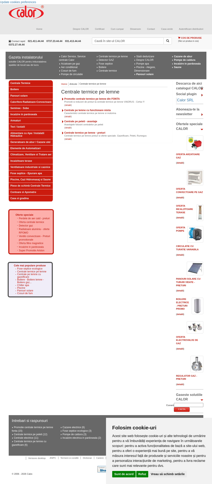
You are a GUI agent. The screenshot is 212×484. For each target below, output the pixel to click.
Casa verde (167, 29)
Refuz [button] (142, 474)
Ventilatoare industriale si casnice (30, 167)
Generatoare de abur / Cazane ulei (30, 142)
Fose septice (106, 63)
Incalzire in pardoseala (187, 63)
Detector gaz (26, 225)
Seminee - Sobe (19, 108)
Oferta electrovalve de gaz (187, 340)
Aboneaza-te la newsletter (187, 112)
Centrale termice (108, 70)
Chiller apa (23, 285)
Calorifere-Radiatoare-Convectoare (31, 102)
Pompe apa (142, 63)
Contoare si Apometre (23, 192)
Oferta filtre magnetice (31, 243)
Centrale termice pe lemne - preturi (84, 132)
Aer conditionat (69, 67)
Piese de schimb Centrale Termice (30, 185)
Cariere (100, 458)
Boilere (102, 67)
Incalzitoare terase (21, 160)
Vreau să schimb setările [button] (167, 474)
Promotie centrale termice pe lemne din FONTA (92, 98)
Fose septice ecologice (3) (77, 430)
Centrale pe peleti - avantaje (80, 121)
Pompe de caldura (184, 60)
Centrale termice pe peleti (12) (30, 434)
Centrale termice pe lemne (113, 56)
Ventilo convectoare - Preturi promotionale (34, 238)
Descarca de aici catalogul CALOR (189, 86)
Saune (177, 67)
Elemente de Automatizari (25, 148)
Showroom (135, 29)
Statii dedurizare (145, 56)
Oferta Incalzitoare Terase (184, 209)
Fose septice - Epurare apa (26, 173)
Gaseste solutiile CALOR (189, 397)
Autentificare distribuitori (191, 29)
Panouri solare (144, 74)
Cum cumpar (117, 29)
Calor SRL (185, 100)
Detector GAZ (106, 60)
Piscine (21, 288)
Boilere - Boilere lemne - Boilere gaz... (30, 281)
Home (39, 29)
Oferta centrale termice (31, 222)
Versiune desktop (37, 458)
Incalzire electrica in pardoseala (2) (82, 437)
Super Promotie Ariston (31, 250)
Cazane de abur (183, 56)
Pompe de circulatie (72, 74)
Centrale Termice (20, 83)
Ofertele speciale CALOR (189, 126)
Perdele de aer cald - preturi (34, 218)
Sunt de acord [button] (124, 474)
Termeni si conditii (69, 458)
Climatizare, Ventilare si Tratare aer (31, 154)
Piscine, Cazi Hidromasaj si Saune (30, 179)
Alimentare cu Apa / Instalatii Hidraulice (27, 134)
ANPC (53, 458)
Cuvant (170, 405)
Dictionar (87, 458)
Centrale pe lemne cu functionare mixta (87, 110)
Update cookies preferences (18, 2)
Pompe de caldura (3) (74, 434)
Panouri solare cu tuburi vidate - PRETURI (188, 282)
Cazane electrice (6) (74, 427)
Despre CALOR (81, 29)
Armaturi (15, 120)
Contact (151, 29)
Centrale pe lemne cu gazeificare (29, 275)
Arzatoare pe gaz (70, 63)
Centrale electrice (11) (26, 437)
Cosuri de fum (69, 70)
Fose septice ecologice (29, 268)
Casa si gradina (19, 198)
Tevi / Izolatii (17, 126)
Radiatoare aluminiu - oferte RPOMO (34, 231)
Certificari (99, 29)
